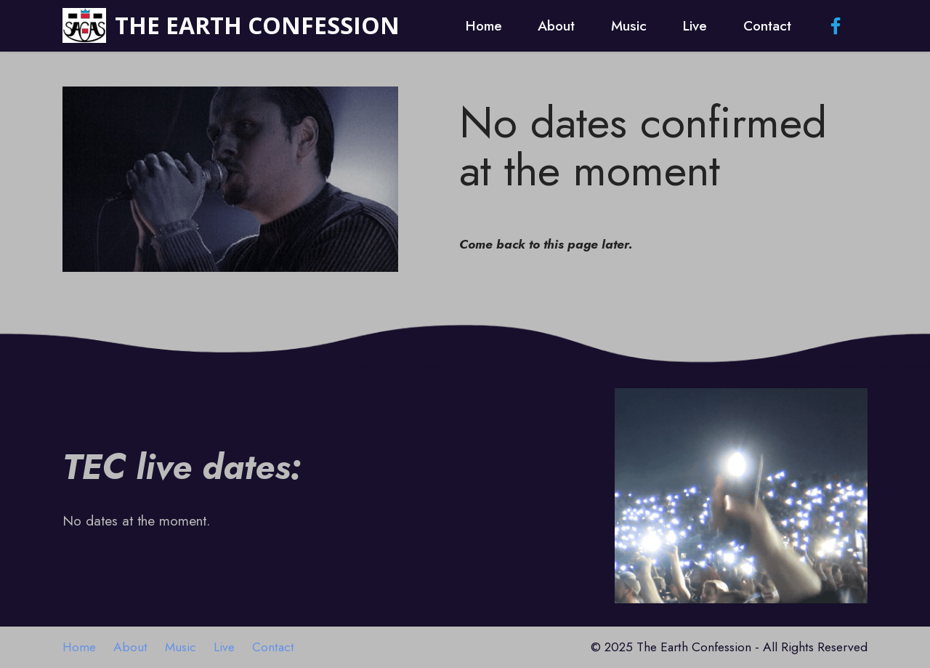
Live (695, 25)
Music (629, 25)
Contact (767, 25)
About (556, 25)
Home (484, 25)
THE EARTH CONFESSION (257, 25)
